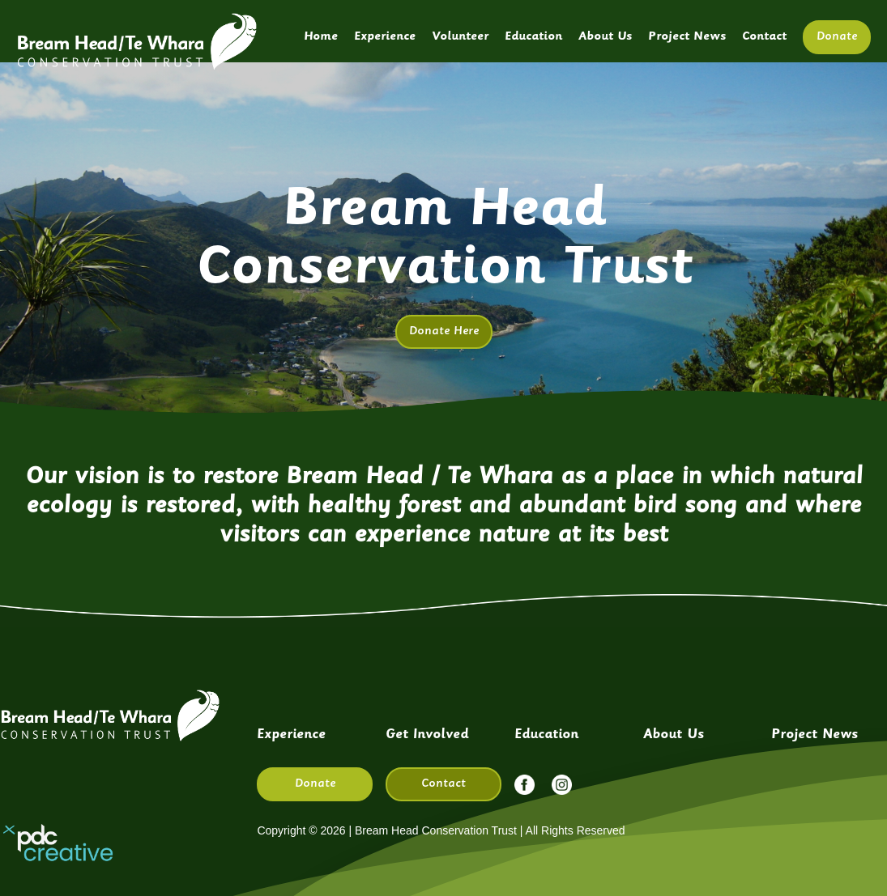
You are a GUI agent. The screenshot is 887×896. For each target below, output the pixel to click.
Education (533, 37)
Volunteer (460, 37)
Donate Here (444, 331)
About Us (605, 37)
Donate (837, 37)
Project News (687, 37)
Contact (764, 37)
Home (321, 37)
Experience (385, 37)
